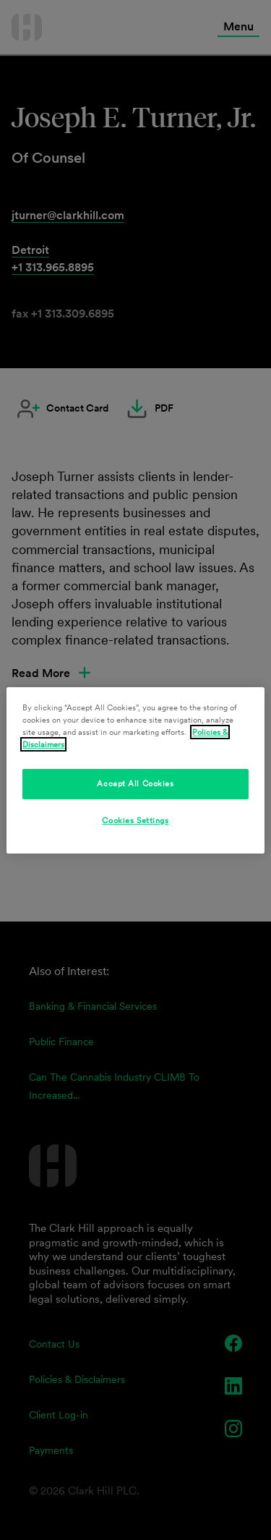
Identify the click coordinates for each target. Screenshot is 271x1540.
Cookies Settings (135, 820)
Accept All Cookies (135, 783)
